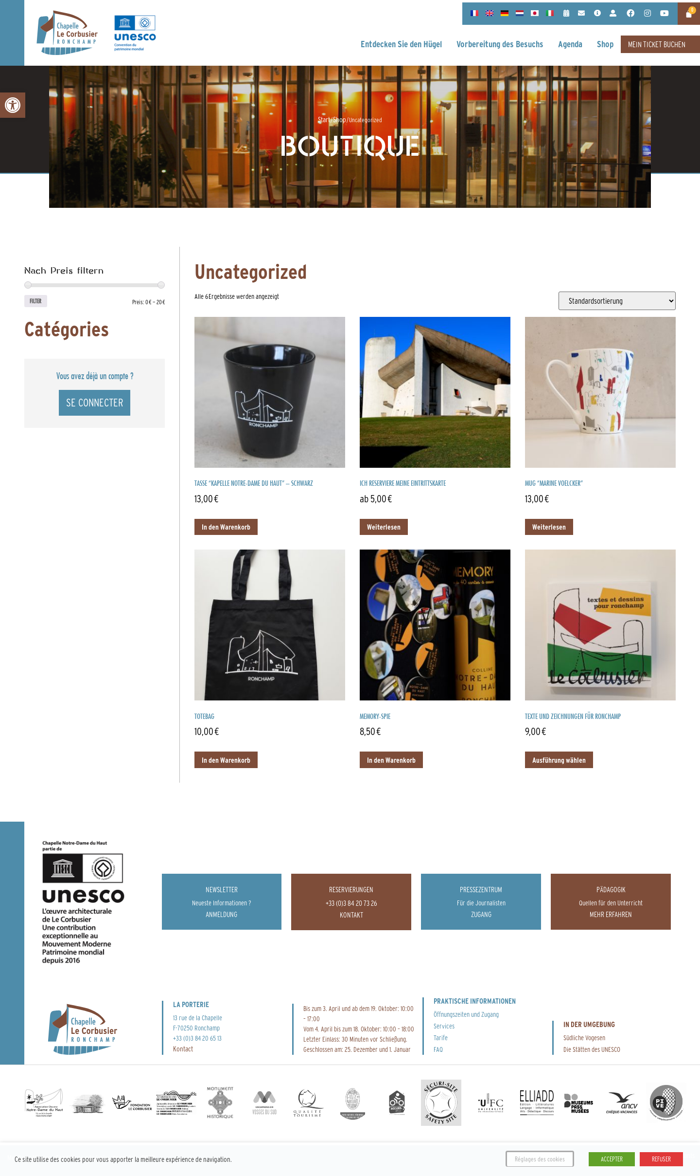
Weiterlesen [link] (384, 527)
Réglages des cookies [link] (540, 1159)
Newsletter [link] (222, 889)
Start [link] (324, 119)
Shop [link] (339, 119)
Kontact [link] (183, 1049)
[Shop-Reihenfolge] (617, 301)
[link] (12, 105)
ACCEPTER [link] (612, 1159)
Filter (38, 302)
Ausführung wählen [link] (559, 760)
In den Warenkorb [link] (226, 527)
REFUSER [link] (661, 1159)
